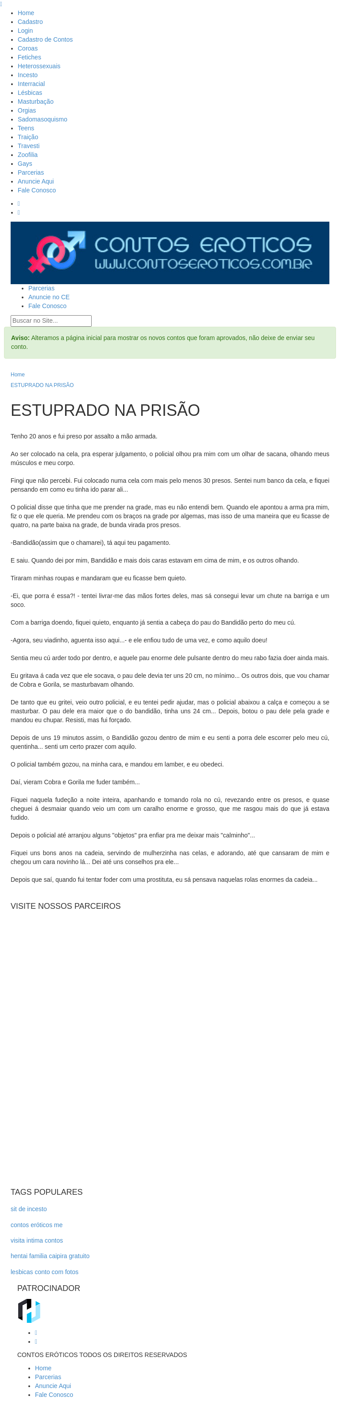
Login (25, 30)
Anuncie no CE (49, 297)
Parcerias (31, 172)
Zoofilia (28, 154)
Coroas (28, 48)
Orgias (27, 110)
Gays (25, 163)
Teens (26, 128)
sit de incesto (29, 1208)
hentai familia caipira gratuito (50, 1255)
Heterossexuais (39, 66)
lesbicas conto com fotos (44, 1271)
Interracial (31, 83)
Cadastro (30, 21)
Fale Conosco (37, 190)
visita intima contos (37, 1240)
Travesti (28, 145)
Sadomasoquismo (42, 119)
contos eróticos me (37, 1224)
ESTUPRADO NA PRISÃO (42, 385)
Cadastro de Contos (45, 39)
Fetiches (29, 57)
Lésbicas (30, 92)
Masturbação (36, 101)
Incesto (28, 74)
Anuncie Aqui (36, 181)
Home (26, 12)
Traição (28, 137)
